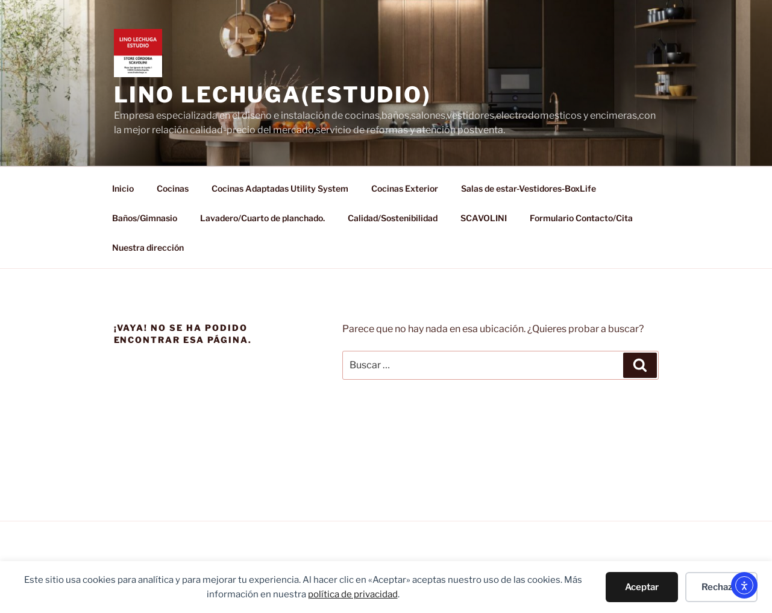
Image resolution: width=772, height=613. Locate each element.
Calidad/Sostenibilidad (393, 218)
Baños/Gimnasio (144, 218)
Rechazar (721, 587)
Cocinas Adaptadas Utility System (280, 188)
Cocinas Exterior (404, 188)
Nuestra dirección (148, 247)
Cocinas (173, 188)
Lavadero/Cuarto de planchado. (262, 218)
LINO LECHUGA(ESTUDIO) (273, 94)
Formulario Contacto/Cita (581, 218)
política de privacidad (353, 594)
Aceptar (642, 587)
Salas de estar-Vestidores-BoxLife (528, 188)
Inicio (123, 188)
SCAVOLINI (483, 218)
